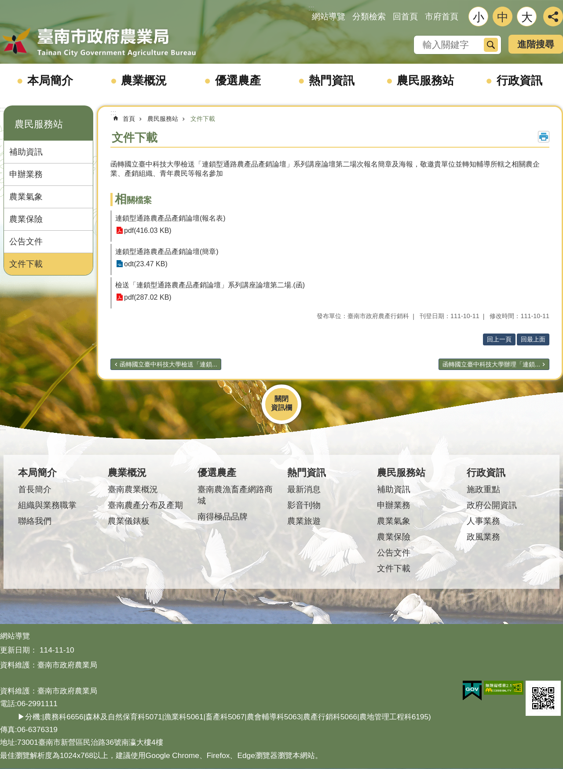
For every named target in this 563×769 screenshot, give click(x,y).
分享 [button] (553, 16)
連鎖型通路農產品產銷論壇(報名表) (170, 218)
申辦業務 (26, 174)
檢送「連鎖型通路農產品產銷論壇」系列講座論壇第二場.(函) (210, 285)
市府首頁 (441, 16)
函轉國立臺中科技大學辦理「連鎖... (491, 364)
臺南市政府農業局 (99, 42)
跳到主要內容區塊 (4, 4)
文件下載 (26, 263)
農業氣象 (26, 196)
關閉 (281, 399)
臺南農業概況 (133, 489)
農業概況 (144, 80)
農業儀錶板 (129, 521)
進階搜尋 (535, 44)
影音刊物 (304, 505)
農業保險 (26, 219)
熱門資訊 (332, 80)
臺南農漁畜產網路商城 (235, 495)
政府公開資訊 (492, 505)
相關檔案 (133, 200)
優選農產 (238, 80)
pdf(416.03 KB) (148, 230)
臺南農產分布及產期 (145, 505)
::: (3, 109)
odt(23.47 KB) (146, 264)
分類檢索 (369, 16)
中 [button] (502, 17)
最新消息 (304, 489)
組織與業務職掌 (47, 505)
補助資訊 (26, 151)
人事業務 (483, 521)
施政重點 (483, 489)
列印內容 (543, 136)
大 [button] (527, 17)
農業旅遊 (304, 521)
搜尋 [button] (491, 45)
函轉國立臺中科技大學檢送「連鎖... (168, 364)
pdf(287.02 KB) (148, 297)
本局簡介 (50, 80)
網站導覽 (328, 16)
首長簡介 (34, 489)
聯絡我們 (34, 521)
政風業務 (483, 536)
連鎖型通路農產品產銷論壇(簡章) (167, 251)
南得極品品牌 (222, 516)
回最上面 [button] (533, 339)
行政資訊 (519, 80)
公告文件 (26, 241)
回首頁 (405, 16)
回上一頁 (499, 339)
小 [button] (478, 17)
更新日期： (18, 650)
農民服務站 (425, 80)
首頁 (129, 118)
